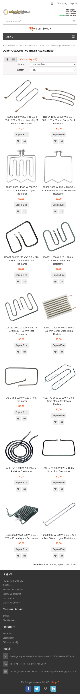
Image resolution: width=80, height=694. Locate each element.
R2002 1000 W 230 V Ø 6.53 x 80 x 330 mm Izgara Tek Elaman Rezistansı (59, 190)
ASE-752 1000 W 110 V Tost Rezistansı (21, 399)
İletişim (6, 616)
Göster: (20, 70)
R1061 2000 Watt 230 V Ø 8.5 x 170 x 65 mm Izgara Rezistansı (21, 537)
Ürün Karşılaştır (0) (28, 59)
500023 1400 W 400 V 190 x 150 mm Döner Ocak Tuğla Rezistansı (59, 331)
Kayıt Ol (73, 3)
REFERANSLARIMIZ (13, 581)
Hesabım (7, 633)
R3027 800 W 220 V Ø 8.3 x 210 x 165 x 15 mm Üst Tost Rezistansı (21, 260)
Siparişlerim (8, 638)
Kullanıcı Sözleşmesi (13, 589)
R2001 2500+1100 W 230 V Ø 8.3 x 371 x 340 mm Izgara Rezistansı (21, 190)
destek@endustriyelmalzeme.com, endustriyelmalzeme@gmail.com (43, 671)
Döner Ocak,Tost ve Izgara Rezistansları (56, 45)
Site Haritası (9, 620)
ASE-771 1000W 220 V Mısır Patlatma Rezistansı (21, 470)
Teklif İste (7, 585)
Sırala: (21, 64)
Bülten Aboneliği (10, 642)
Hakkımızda (8, 598)
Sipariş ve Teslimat (12, 594)
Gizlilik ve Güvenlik (12, 602)
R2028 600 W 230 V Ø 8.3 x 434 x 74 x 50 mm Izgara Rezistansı (59, 537)
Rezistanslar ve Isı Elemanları (21, 45)
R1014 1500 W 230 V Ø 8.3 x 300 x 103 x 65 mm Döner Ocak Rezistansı (58, 120)
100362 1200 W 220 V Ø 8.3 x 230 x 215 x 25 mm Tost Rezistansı (59, 260)
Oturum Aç (62, 3)
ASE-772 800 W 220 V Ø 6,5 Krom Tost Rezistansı (59, 470)
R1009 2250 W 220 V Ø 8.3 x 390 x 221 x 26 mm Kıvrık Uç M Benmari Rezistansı (21, 120)
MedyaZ (55, 682)
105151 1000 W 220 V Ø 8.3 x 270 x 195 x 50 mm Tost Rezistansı (21, 331)
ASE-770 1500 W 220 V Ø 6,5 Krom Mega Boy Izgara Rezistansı (58, 401)
